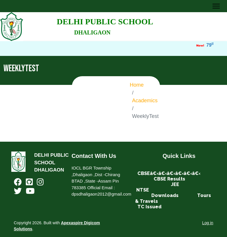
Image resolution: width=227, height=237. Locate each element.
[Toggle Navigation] (216, 6)
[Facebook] (18, 183)
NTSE (142, 190)
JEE (175, 184)
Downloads (165, 195)
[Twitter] (18, 192)
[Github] (29, 183)
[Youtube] (30, 192)
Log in (207, 222)
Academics (145, 100)
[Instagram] (40, 183)
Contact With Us (94, 156)
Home (137, 85)
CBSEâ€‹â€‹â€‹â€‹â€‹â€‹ (168, 173)
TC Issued (149, 206)
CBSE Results (169, 179)
